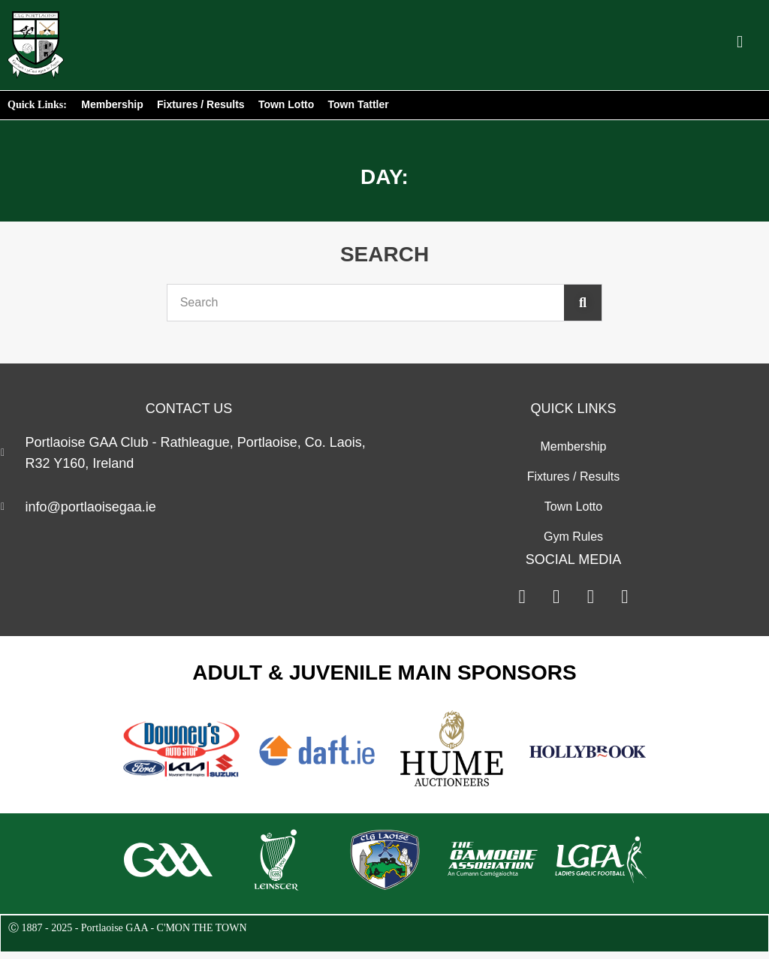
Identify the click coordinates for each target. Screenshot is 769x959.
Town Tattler (359, 104)
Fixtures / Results (201, 104)
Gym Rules (573, 536)
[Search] (583, 303)
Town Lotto (287, 104)
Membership (112, 104)
